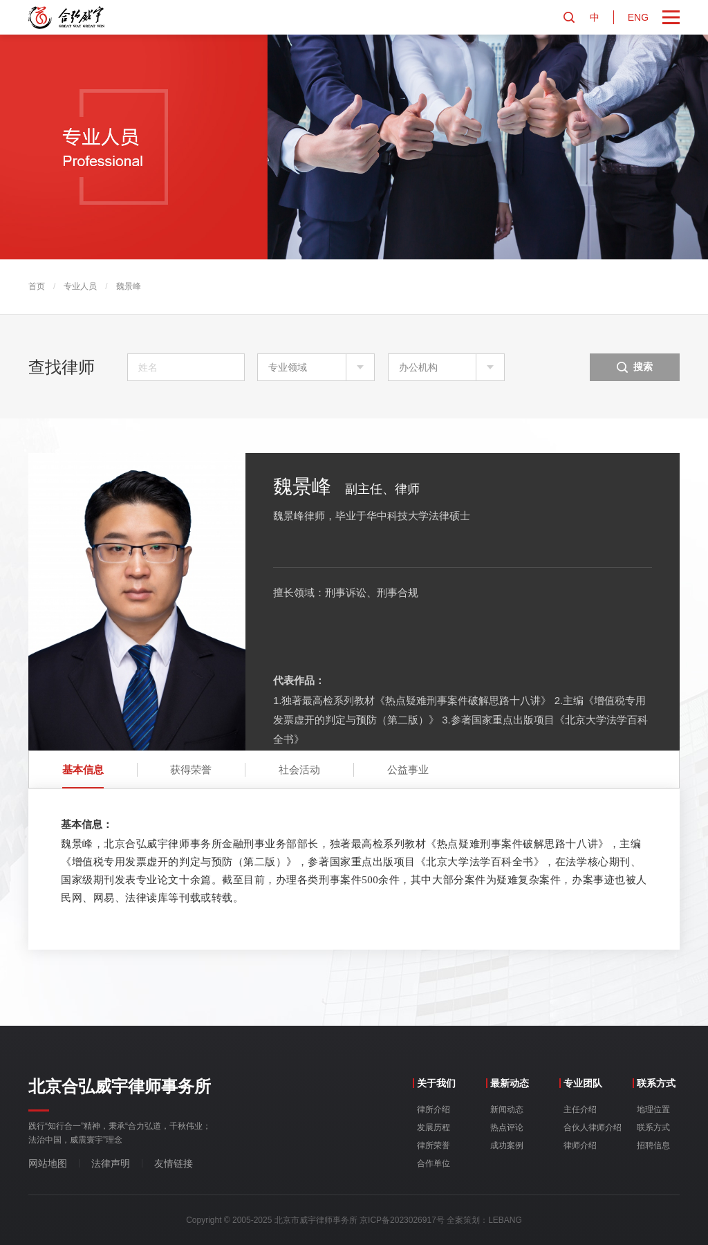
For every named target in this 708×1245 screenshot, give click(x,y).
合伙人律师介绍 (592, 1127)
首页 (36, 286)
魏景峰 (128, 286)
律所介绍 (433, 1109)
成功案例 (506, 1145)
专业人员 (80, 286)
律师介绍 (580, 1145)
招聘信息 (653, 1145)
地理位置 (653, 1109)
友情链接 (173, 1163)
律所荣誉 (433, 1145)
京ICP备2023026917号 (402, 1220)
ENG (638, 17)
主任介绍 (580, 1109)
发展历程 (433, 1127)
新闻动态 (506, 1109)
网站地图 (47, 1163)
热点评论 (506, 1127)
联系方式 (653, 1127)
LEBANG (505, 1220)
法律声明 (110, 1163)
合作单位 (433, 1163)
